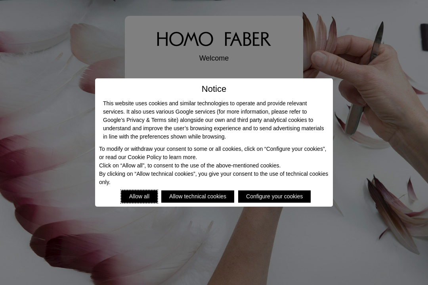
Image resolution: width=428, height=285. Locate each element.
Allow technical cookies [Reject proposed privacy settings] (197, 196)
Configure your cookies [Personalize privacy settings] (274, 196)
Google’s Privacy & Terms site (139, 120)
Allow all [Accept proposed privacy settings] (139, 196)
